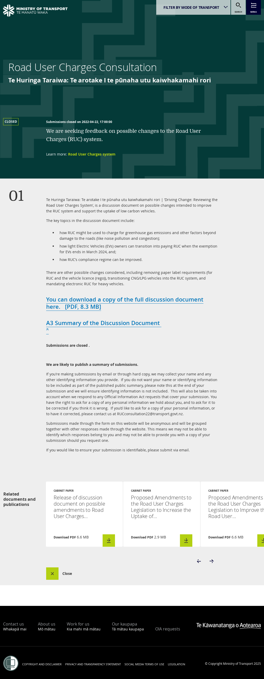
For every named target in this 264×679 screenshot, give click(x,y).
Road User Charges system (92, 154)
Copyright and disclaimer (42, 664)
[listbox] (193, 7)
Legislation (176, 664)
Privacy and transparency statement (93, 664)
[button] (199, 561)
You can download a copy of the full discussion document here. (124, 303)
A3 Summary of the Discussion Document (103, 326)
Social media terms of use (144, 664)
